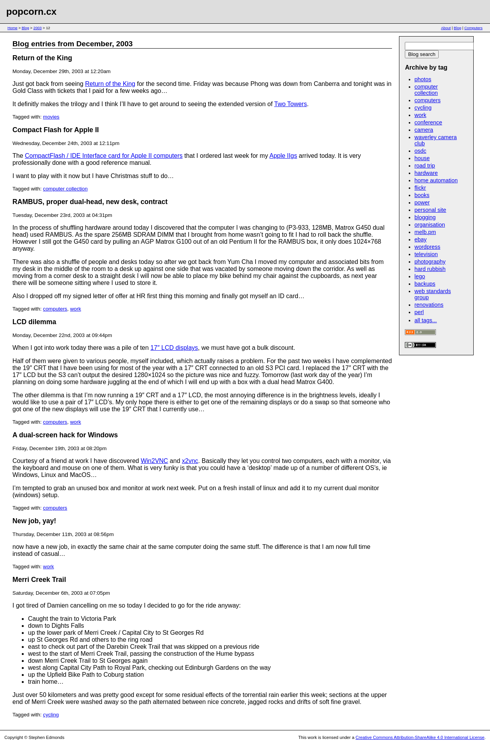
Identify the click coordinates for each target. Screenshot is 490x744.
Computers (473, 28)
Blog (25, 28)
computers (55, 309)
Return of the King (42, 58)
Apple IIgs (283, 155)
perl (419, 312)
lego (420, 276)
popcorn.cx (31, 11)
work (75, 309)
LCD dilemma (34, 322)
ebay (421, 239)
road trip (425, 165)
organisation (430, 225)
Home (12, 28)
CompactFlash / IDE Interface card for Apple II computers (104, 155)
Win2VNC (154, 461)
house (422, 158)
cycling (51, 715)
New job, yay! (34, 521)
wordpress (427, 247)
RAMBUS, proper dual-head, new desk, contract (90, 202)
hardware (426, 173)
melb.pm (425, 232)
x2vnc (190, 461)
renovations (429, 305)
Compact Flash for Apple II (55, 130)
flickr (420, 188)
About (446, 28)
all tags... (426, 320)
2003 (37, 28)
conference (428, 122)
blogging (425, 217)
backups (425, 284)
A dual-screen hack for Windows (65, 435)
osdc (420, 151)
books (422, 195)
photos (423, 79)
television (426, 254)
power (422, 202)
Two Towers (290, 104)
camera (424, 130)
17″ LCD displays (174, 347)
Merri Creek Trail (39, 579)
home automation (436, 180)
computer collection (65, 189)
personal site (430, 210)
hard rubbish (430, 269)
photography (430, 261)
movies (51, 117)
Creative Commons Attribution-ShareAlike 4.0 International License (419, 737)
